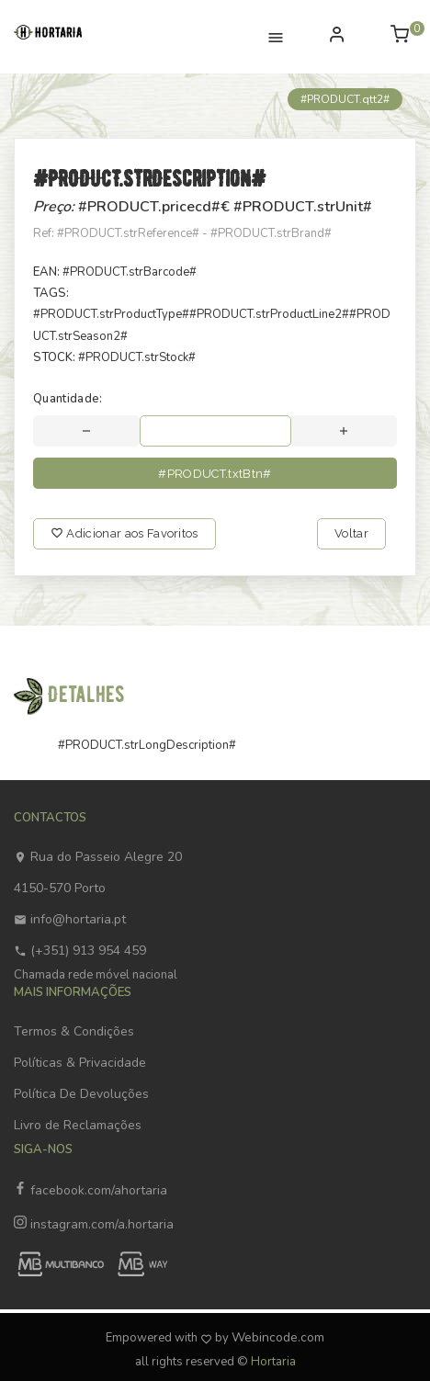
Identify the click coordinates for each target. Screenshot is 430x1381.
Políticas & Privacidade (80, 1062)
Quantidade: (68, 399)
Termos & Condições (74, 1031)
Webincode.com (278, 1337)
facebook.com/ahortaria (90, 1190)
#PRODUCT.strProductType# (111, 314)
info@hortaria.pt (70, 919)
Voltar (351, 533)
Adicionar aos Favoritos (124, 533)
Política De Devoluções (81, 1094)
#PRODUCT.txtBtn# (214, 474)
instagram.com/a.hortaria (94, 1224)
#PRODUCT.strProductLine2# (269, 314)
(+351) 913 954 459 (80, 950)
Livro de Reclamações (77, 1125)
